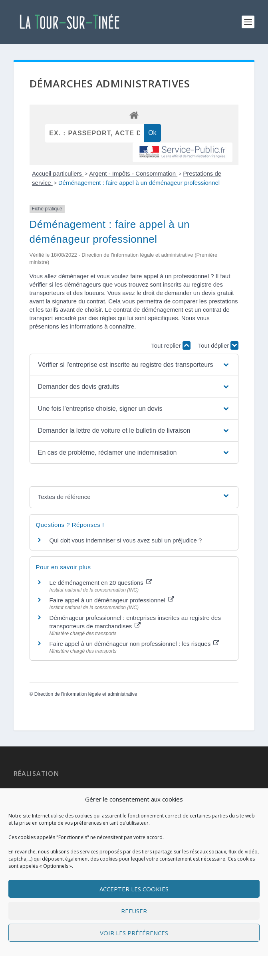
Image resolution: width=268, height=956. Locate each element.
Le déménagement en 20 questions (101, 582)
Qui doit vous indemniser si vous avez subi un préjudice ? (126, 540)
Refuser (134, 911)
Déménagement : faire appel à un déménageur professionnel (139, 182)
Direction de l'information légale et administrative (85, 694)
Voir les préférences (134, 933)
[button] (134, 365)
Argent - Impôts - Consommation (133, 173)
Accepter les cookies (134, 889)
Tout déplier (218, 345)
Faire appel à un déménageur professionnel (112, 600)
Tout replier (170, 345)
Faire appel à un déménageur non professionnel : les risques (135, 643)
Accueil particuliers (57, 173)
